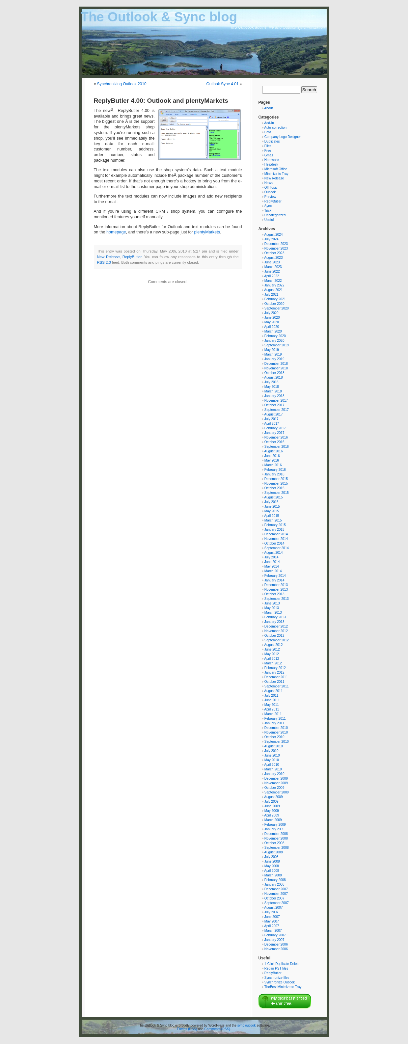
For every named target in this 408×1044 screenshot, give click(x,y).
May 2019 (271, 350)
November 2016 (276, 437)
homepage (116, 232)
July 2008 (271, 857)
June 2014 (272, 562)
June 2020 (272, 317)
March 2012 (273, 663)
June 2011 (272, 700)
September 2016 (276, 446)
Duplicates (272, 141)
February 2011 (275, 718)
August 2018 (273, 377)
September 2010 (276, 741)
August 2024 (273, 234)
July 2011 (271, 695)
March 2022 (273, 280)
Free (267, 150)
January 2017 (274, 433)
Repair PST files (276, 968)
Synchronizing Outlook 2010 (122, 84)
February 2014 (275, 575)
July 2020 (271, 313)
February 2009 (275, 824)
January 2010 (274, 774)
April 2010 (271, 764)
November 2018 (276, 368)
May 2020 (271, 322)
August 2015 (273, 497)
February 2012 (275, 668)
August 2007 (273, 907)
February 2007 (275, 935)
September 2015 (276, 493)
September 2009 (276, 792)
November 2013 (276, 589)
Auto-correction (275, 127)
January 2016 (274, 474)
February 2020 (275, 336)
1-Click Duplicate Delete (282, 964)
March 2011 (273, 714)
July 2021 (271, 294)
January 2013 (274, 622)
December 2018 (276, 363)
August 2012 (273, 645)
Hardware (271, 160)
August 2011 (273, 691)
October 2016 (274, 442)
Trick (267, 210)
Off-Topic (271, 187)
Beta (267, 132)
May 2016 (271, 460)
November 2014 (276, 539)
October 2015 (274, 488)
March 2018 (273, 391)
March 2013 (273, 612)
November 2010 (276, 732)
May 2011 (271, 705)
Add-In (269, 123)
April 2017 (271, 423)
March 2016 (273, 465)
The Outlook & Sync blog (159, 17)
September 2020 (276, 308)
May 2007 (271, 921)
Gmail (268, 155)
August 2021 (273, 290)
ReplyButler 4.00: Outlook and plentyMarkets (161, 100)
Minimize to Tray (276, 173)
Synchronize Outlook (279, 982)
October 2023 (274, 253)
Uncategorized (275, 215)
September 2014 (276, 548)
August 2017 (273, 414)
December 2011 (276, 677)
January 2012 (274, 672)
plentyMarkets (207, 232)
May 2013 (271, 608)
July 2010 (271, 751)
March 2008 (273, 875)
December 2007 (276, 889)
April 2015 (271, 516)
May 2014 (271, 566)
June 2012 (272, 649)
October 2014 (274, 543)
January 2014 (274, 580)
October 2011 (274, 681)
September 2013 (276, 599)
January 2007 (274, 940)
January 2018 (274, 396)
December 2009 (276, 778)
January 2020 (274, 340)
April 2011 (271, 709)
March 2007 (273, 930)
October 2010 (274, 737)
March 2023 (273, 267)
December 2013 (276, 585)
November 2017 (276, 400)
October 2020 (274, 304)
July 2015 (271, 502)
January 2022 (274, 285)
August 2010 (273, 746)
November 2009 (276, 783)
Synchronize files (276, 977)
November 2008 (276, 838)
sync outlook (246, 1025)
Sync (268, 206)
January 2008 (274, 884)
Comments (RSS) (217, 1029)
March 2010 (273, 769)
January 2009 (274, 829)
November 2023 (276, 248)
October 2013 (274, 594)
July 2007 (271, 912)
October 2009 (274, 788)
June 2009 (272, 806)
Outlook (270, 192)
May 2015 (271, 511)
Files (267, 146)
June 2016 (272, 456)
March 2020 (273, 331)
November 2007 (276, 894)
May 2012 (271, 654)
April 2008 (271, 870)
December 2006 (276, 944)
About (268, 108)
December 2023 (276, 244)
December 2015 (276, 479)
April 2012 (271, 658)
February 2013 (275, 617)
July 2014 (271, 557)
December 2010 (276, 728)
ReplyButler (132, 257)
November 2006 (276, 949)
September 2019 (276, 345)
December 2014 (276, 534)
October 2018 (274, 373)
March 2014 (273, 571)
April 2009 (271, 815)
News (268, 183)
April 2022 (271, 276)
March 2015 (273, 520)
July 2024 (271, 239)
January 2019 (274, 359)
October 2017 (274, 405)
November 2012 (276, 631)
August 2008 (273, 852)
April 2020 (271, 327)
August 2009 (273, 797)
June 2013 (272, 603)
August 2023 (273, 257)
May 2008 (271, 866)
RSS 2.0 (104, 262)
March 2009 (273, 820)
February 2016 (275, 469)
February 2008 (275, 880)
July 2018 (271, 382)
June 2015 (272, 506)
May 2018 (271, 386)
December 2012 (276, 626)
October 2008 (274, 843)
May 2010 (271, 760)
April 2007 (271, 926)
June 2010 (272, 755)
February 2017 (275, 428)
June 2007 (272, 917)
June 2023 (272, 262)
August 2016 (273, 451)
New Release (108, 257)
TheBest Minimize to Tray (283, 987)
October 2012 (274, 635)
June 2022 (272, 271)
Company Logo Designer (282, 137)
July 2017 (271, 419)
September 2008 (276, 847)
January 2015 (274, 529)
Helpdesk (271, 164)
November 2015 (276, 483)
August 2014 (273, 552)
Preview (270, 197)
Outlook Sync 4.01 (222, 84)
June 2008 (272, 861)
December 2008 (276, 834)
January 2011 (274, 723)
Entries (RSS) (187, 1029)
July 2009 (271, 801)
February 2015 (275, 525)
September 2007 (276, 903)
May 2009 (271, 811)
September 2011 (276, 686)
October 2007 (274, 898)
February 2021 (275, 299)
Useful (269, 220)
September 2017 (276, 410)
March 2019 (273, 354)
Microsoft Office (275, 169)
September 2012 (276, 640)
